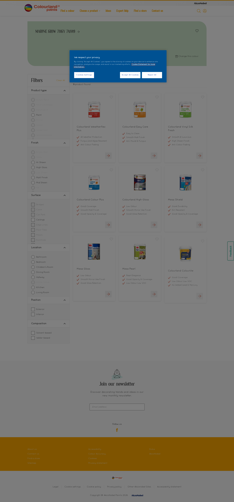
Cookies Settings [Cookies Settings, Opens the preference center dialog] (84, 75)
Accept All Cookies (130, 75)
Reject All (152, 75)
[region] (118, 66)
